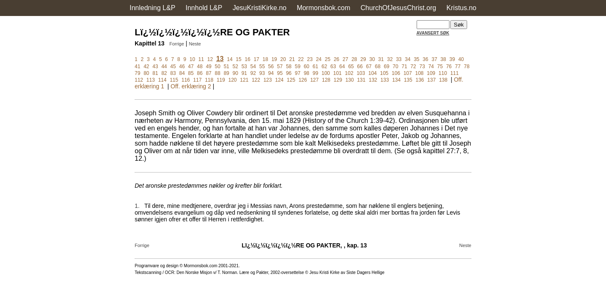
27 (345, 59)
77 (457, 66)
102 (349, 73)
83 (173, 73)
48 (199, 66)
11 (201, 59)
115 (174, 80)
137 (431, 80)
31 (381, 59)
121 (244, 80)
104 (372, 73)
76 (449, 66)
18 (265, 59)
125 (291, 80)
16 (247, 59)
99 (315, 73)
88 (217, 73)
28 (354, 59)
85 (191, 73)
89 (226, 73)
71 (404, 66)
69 (386, 66)
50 (217, 66)
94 (271, 73)
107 (408, 73)
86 (199, 73)
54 (253, 66)
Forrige (176, 43)
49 (208, 66)
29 (363, 59)
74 (431, 66)
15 (238, 59)
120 (233, 80)
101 (337, 73)
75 (440, 66)
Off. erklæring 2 (190, 86)
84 (182, 73)
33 (398, 59)
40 (461, 59)
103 (360, 73)
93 (262, 73)
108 (419, 73)
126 (302, 80)
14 (229, 59)
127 (314, 80)
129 (338, 80)
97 (297, 73)
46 (182, 66)
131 (361, 80)
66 (360, 66)
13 (220, 58)
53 (244, 66)
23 (309, 59)
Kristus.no (461, 7)
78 (466, 66)
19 (274, 59)
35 (416, 59)
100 (326, 73)
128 (326, 80)
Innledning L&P (152, 7)
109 (431, 73)
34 (407, 59)
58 (288, 66)
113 (150, 80)
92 (253, 73)
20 (283, 59)
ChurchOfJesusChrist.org (398, 7)
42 (146, 66)
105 (384, 73)
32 (390, 59)
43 (155, 66)
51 (226, 66)
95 (279, 73)
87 (208, 73)
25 (327, 59)
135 (408, 80)
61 (315, 66)
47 (191, 66)
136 (420, 80)
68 (377, 66)
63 (333, 66)
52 (235, 66)
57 (279, 66)
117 (197, 80)
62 (324, 66)
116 (185, 80)
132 (373, 80)
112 (139, 80)
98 (306, 73)
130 (350, 80)
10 (192, 59)
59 (297, 66)
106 (396, 73)
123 (267, 80)
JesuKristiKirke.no (260, 7)
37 (434, 59)
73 (422, 66)
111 (454, 73)
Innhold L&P (204, 7)
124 (279, 80)
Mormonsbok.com (323, 7)
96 (288, 73)
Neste (195, 43)
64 (342, 66)
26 (336, 59)
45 (173, 66)
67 (369, 66)
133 (384, 80)
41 (137, 66)
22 (300, 59)
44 (164, 66)
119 (221, 80)
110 (443, 73)
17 (256, 59)
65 (351, 66)
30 (372, 59)
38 (443, 59)
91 (244, 73)
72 (413, 66)
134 (396, 80)
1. (137, 205)
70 (395, 66)
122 (256, 80)
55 (262, 66)
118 (209, 80)
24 (319, 59)
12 (210, 59)
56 (271, 66)
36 (425, 59)
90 (235, 73)
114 (162, 80)
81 (155, 73)
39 (452, 59)
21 (292, 59)
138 (443, 80)
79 (137, 73)
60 (306, 66)
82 (164, 73)
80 (146, 73)
